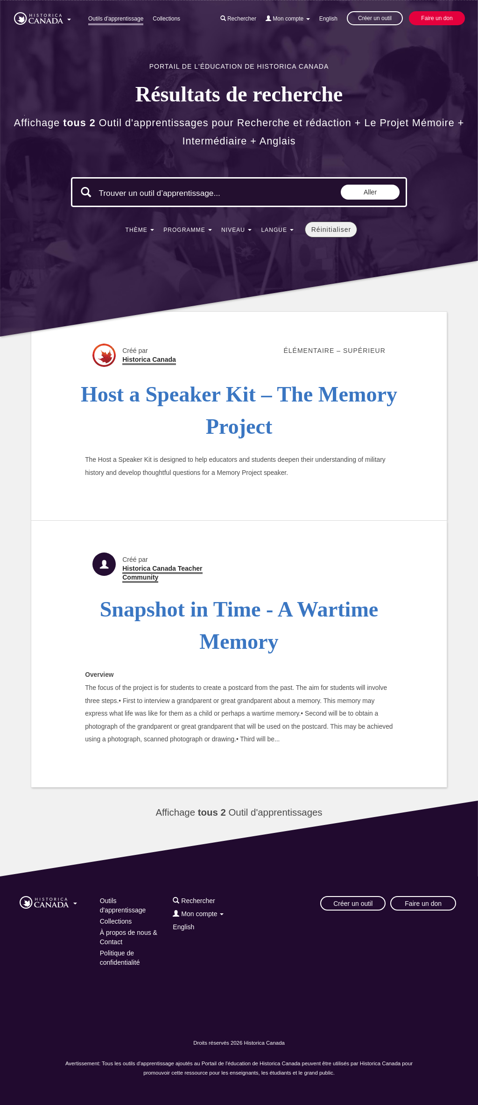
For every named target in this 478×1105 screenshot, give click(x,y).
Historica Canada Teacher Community (162, 573)
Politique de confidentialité (120, 957)
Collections (166, 18)
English (328, 18)
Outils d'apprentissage (115, 18)
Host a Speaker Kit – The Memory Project (239, 410)
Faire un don (436, 18)
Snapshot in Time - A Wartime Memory (239, 625)
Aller (370, 192)
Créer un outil (375, 18)
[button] (42, 17)
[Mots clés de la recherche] (177, 193)
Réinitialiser (331, 229)
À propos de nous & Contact (128, 937)
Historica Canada (149, 359)
